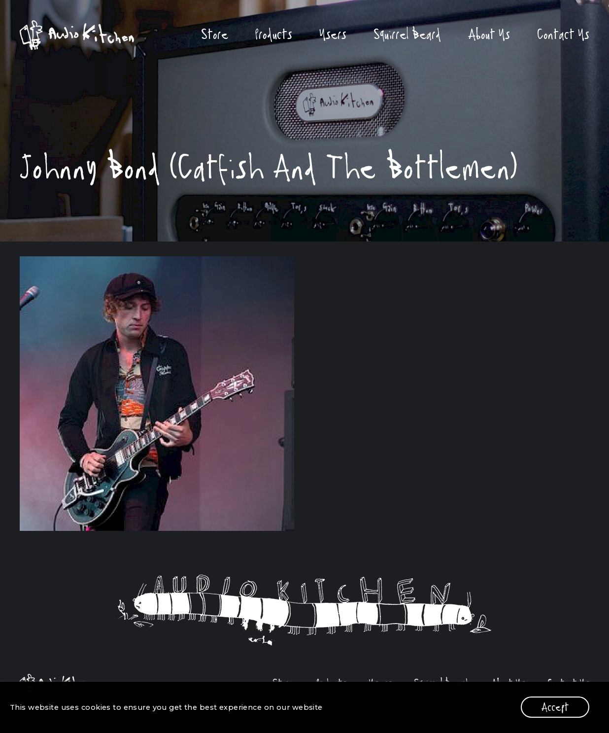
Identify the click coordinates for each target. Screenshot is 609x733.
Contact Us (563, 34)
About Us (489, 34)
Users (332, 34)
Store (214, 34)
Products (273, 34)
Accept (555, 707)
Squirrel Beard (407, 34)
